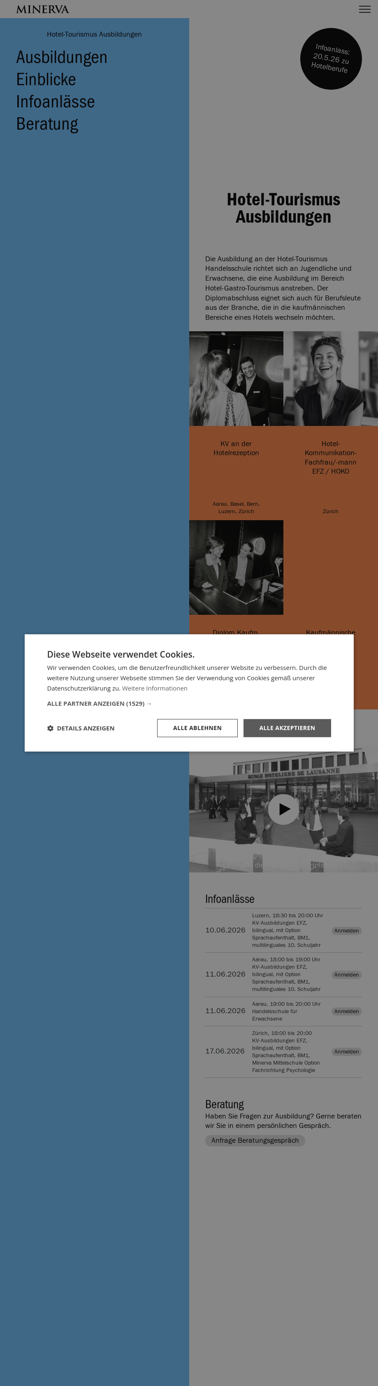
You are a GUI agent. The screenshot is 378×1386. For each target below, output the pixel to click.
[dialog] (189, 693)
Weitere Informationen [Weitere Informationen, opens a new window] (155, 688)
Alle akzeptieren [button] (287, 728)
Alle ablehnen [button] (197, 728)
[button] (189, 703)
